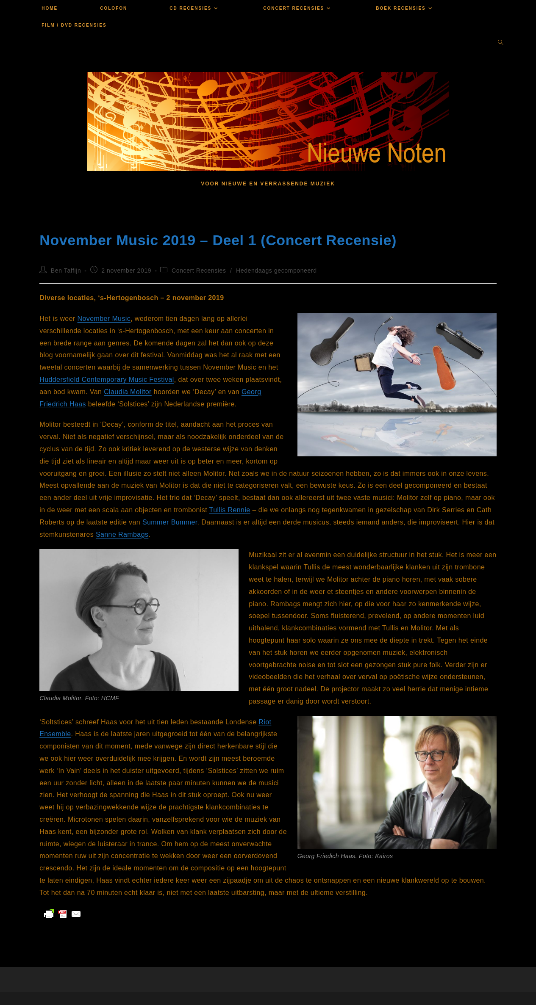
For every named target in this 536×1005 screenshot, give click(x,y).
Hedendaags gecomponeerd (276, 270)
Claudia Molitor (128, 391)
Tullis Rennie (229, 510)
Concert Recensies (199, 270)
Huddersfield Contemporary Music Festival (106, 379)
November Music (104, 318)
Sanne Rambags (122, 534)
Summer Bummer (169, 522)
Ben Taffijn (66, 270)
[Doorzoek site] (500, 43)
